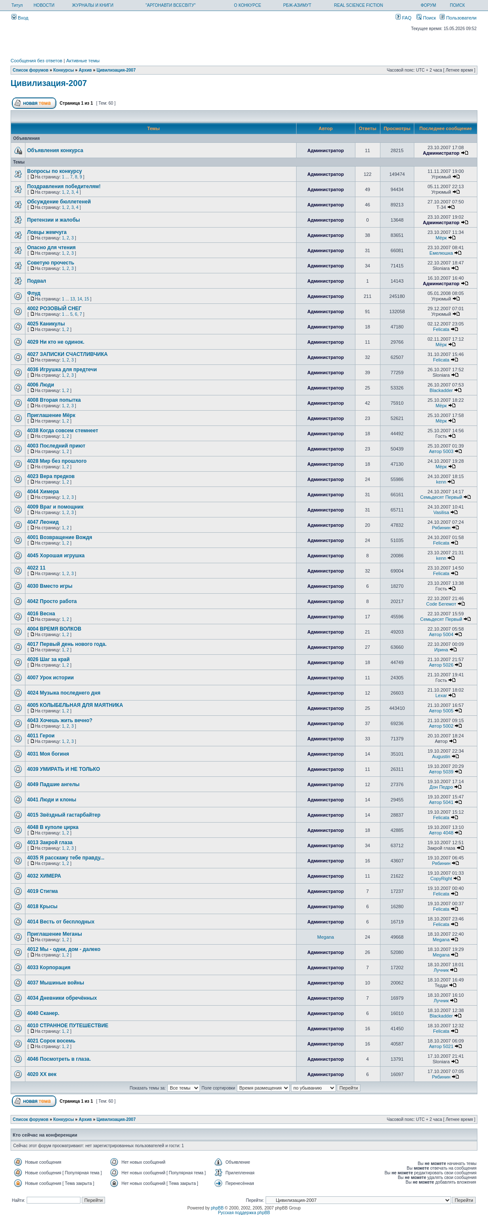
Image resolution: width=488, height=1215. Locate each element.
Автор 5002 (441, 725)
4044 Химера (43, 492)
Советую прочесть (50, 263)
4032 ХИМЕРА (44, 876)
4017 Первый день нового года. (67, 644)
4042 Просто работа (52, 601)
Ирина (441, 649)
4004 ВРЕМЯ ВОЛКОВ (54, 629)
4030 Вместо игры (49, 586)
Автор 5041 (441, 802)
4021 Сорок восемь (51, 1041)
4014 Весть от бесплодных (60, 922)
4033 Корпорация (48, 967)
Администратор (325, 150)
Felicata (441, 329)
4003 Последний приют (56, 446)
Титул (17, 5)
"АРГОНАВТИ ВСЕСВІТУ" (170, 5)
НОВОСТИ (43, 5)
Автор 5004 (441, 634)
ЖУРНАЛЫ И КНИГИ (93, 5)
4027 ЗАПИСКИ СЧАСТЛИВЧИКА (67, 354)
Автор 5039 (441, 771)
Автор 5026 (441, 664)
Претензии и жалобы (53, 220)
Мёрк (440, 237)
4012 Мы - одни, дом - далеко (63, 949)
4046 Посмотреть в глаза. (59, 1059)
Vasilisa (441, 512)
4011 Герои (41, 736)
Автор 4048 (441, 832)
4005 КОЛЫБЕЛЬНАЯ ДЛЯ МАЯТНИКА (75, 705)
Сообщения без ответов (36, 60)
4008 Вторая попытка (54, 400)
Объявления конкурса (55, 150)
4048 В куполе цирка (52, 827)
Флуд (33, 293)
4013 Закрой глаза (49, 842)
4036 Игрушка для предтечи (62, 370)
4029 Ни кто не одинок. (55, 342)
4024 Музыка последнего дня (63, 693)
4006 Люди (40, 385)
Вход (19, 17)
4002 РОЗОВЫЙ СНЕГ (54, 308)
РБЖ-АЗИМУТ (297, 5)
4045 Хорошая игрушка (56, 556)
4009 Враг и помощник (55, 507)
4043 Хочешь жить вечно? (59, 720)
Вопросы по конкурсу (54, 171)
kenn (441, 481)
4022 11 (36, 568)
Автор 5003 (441, 451)
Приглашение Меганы (54, 934)
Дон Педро (441, 787)
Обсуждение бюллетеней (59, 202)
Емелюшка (441, 253)
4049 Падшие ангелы (53, 784)
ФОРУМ (428, 5)
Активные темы (83, 60)
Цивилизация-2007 (116, 70)
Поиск (426, 17)
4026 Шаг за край (48, 659)
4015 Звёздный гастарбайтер (63, 815)
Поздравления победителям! (63, 186)
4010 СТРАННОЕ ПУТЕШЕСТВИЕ (67, 1026)
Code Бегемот (441, 603)
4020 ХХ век (41, 1074)
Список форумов (31, 70)
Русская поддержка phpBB (244, 1212)
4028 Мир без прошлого (56, 461)
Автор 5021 (441, 1046)
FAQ (403, 17)
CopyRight (441, 878)
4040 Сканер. (43, 1013)
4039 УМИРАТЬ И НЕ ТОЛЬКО (63, 769)
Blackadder (441, 390)
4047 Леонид (43, 522)
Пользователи (458, 17)
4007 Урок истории (50, 678)
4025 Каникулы (46, 324)
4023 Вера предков (51, 476)
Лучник (441, 970)
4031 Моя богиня (48, 754)
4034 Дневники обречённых (62, 998)
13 (72, 299)
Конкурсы (63, 70)
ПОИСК (457, 5)
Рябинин (441, 527)
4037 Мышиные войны (55, 983)
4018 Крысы (42, 906)
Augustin (441, 756)
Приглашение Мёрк (51, 415)
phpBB (217, 1208)
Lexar (441, 695)
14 (79, 299)
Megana (325, 937)
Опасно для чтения (51, 247)
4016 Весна (41, 614)
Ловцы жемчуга (47, 232)
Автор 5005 (441, 710)
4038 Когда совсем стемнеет (62, 431)
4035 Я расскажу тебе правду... (65, 858)
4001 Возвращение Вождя (59, 537)
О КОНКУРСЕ (247, 5)
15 (86, 299)
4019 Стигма (42, 891)
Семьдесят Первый (441, 497)
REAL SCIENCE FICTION (358, 5)
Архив (85, 70)
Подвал (36, 281)
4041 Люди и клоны (51, 800)
